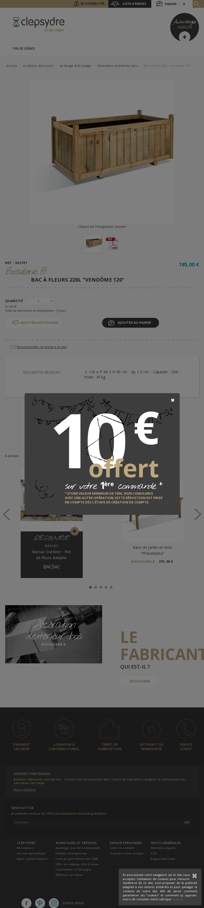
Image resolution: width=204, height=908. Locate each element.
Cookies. (178, 899)
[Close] (173, 400)
